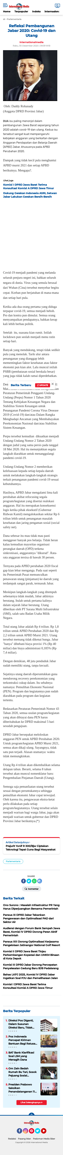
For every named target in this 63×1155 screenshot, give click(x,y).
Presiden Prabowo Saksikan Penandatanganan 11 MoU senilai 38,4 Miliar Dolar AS (22, 1088)
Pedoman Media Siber (44, 1138)
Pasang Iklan (24, 1138)
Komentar (31, 888)
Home (6, 11)
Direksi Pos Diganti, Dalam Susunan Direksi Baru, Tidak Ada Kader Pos (20, 1024)
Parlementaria (13, 861)
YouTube (46, 1132)
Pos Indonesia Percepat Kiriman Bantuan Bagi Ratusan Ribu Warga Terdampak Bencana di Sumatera (22, 1040)
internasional (53, 11)
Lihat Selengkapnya (31, 1102)
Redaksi (12, 1138)
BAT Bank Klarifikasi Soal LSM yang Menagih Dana (21, 1056)
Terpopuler (21, 11)
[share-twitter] (29, 881)
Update (42, 385)
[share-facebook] (23, 881)
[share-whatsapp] (34, 881)
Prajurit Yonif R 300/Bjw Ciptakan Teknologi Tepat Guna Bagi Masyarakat (30, 847)
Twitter (39, 1132)
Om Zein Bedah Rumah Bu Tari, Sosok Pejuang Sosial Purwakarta (22, 1072)
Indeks (36, 11)
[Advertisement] (31, 233)
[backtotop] (32, 1116)
